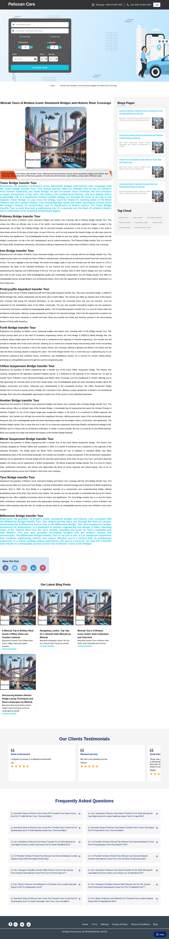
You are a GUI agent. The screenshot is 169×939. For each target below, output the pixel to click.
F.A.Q (94, 924)
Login (157, 5)
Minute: (53, 57)
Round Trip (55, 37)
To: (17, 31)
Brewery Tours (123, 218)
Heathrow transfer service (143, 227)
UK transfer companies (154, 218)
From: (18, 24)
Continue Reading (9, 649)
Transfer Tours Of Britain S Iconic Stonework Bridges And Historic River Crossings (88, 86)
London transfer (137, 218)
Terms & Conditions (140, 924)
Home (53, 86)
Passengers (23, 42)
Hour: (44, 57)
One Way (26, 37)
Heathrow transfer (124, 222)
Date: (14, 54)
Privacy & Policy (119, 924)
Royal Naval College (141, 222)
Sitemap (105, 924)
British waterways (124, 227)
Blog (155, 924)
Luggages (51, 42)
